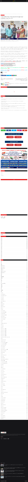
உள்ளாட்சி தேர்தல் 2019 (14, 312)
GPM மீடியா (14, 269)
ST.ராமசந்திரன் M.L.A (14, 283)
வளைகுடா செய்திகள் (14, 397)
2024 (14, 240)
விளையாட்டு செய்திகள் (14, 407)
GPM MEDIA (2, 19)
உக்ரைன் (14, 309)
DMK (14, 264)
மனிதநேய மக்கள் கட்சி (14, 381)
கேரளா (14, 338)
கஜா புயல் (14, 324)
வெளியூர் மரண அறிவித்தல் (14, 410)
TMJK (14, 284)
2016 (14, 251)
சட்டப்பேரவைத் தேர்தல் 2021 (14, 342)
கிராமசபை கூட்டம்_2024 (14, 335)
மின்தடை (14, 386)
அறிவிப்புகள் (14, 299)
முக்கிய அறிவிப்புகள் (14, 389)
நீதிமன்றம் (14, 367)
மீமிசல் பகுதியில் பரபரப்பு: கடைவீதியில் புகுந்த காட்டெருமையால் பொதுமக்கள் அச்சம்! (13, 464)
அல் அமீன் (14, 298)
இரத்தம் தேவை (14, 303)
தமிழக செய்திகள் (14, 352)
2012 (14, 256)
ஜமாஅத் (14, 414)
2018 (14, 248)
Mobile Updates (14, 276)
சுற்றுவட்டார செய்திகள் (14, 350)
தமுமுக (14, 353)
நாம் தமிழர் (14, 364)
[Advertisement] (14, 8)
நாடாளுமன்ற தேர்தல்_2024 (14, 361)
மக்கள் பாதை (14, 375)
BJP (14, 261)
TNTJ (14, 287)
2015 (14, 252)
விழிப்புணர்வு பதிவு (14, 404)
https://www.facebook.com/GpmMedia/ (9, 63)
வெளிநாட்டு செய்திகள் (14, 408)
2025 (14, 239)
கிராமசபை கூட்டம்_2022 (14, 332)
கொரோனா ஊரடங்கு (14, 339)
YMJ (14, 291)
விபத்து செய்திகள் (14, 400)
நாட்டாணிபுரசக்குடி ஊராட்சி (14, 363)
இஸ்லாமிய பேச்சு (14, 306)
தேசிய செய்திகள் (14, 357)
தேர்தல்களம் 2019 (14, 360)
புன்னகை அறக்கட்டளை (14, 374)
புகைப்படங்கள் (14, 371)
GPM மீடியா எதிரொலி (14, 271)
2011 (14, 258)
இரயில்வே (14, 305)
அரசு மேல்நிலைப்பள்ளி (14, 295)
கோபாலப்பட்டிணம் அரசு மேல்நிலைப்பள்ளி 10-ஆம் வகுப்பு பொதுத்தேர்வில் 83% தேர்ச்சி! (13, 473)
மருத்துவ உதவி (14, 378)
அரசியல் (14, 292)
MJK (14, 275)
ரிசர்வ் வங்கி (14, 393)
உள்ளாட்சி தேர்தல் (14, 310)
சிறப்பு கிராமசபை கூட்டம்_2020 (14, 349)
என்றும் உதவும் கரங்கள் (14, 317)
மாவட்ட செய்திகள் (5, 72)
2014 (14, 254)
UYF (14, 288)
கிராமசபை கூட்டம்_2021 (14, 331)
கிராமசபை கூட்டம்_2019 (14, 328)
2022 (14, 243)
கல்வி (14, 321)
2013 (14, 255)
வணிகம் (14, 396)
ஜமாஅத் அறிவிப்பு (14, 415)
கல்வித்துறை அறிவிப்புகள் (14, 323)
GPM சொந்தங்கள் (14, 265)
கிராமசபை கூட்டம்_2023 (14, 334)
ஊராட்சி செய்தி (14, 316)
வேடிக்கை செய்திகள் (14, 411)
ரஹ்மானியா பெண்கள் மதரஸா (14, 392)
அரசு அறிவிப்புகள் (14, 294)
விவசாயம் (14, 403)
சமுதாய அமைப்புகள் (14, 345)
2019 (14, 247)
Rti (14, 279)
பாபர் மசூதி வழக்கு (14, 368)
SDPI (14, 280)
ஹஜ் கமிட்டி (14, 418)
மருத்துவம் (14, 379)
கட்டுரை (14, 320)
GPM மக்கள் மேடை (14, 268)
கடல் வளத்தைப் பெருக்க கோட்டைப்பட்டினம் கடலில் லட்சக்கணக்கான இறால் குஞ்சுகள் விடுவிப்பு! (14, 476)
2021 (14, 244)
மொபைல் (14, 390)
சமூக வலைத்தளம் (14, 346)
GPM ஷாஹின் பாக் (14, 272)
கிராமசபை (14, 327)
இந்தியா (14, 302)
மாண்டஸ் (14, 382)
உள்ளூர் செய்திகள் (14, 313)
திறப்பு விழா (14, 356)
